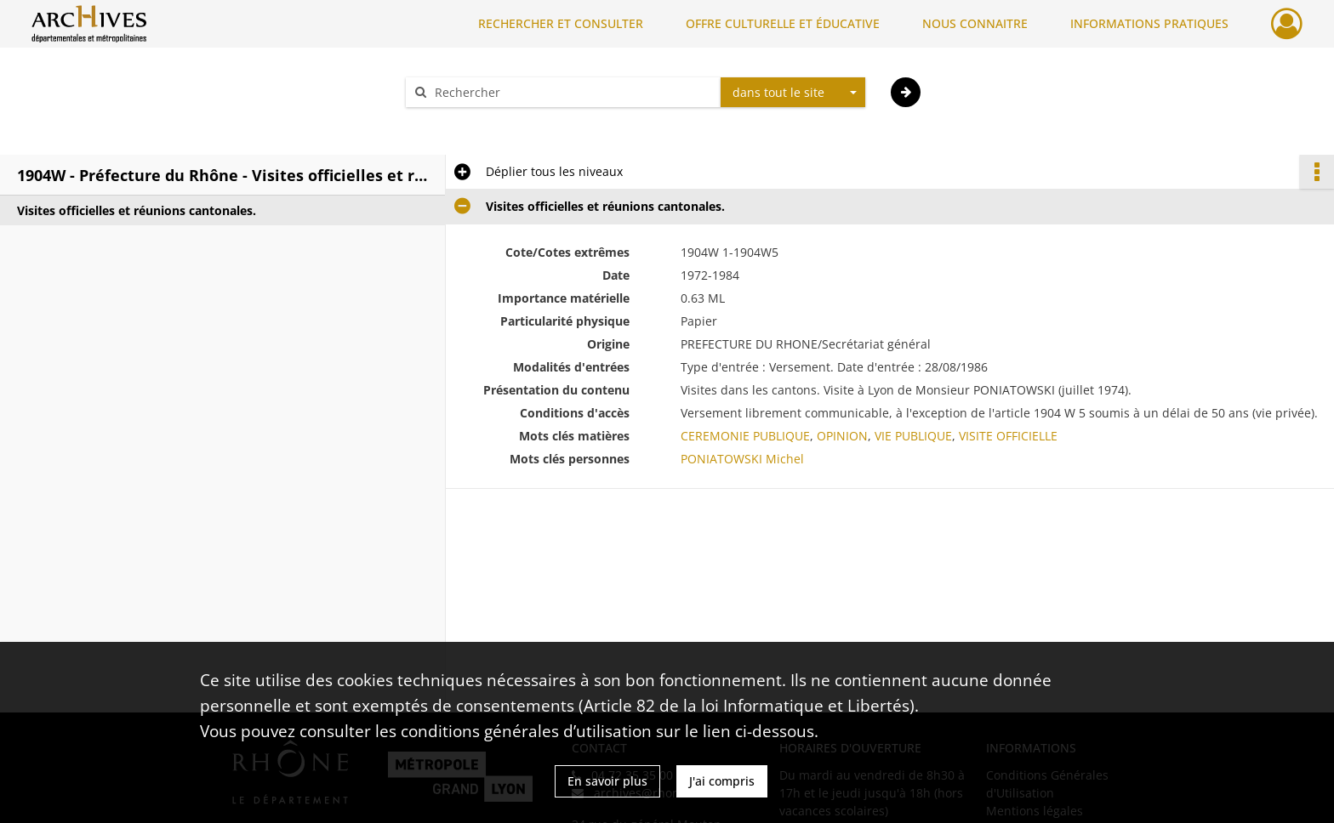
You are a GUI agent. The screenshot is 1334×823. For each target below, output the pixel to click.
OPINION (842, 436)
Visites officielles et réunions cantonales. (136, 210)
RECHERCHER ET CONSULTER (560, 23)
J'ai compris (722, 781)
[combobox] (793, 92)
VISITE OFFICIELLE (1008, 436)
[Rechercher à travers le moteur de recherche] (572, 92)
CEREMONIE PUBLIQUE (745, 436)
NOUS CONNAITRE (975, 23)
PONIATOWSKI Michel (742, 459)
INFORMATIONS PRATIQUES (1149, 23)
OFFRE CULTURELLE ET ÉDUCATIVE (783, 23)
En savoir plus (607, 781)
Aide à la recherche (471, 122)
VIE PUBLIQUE (913, 436)
